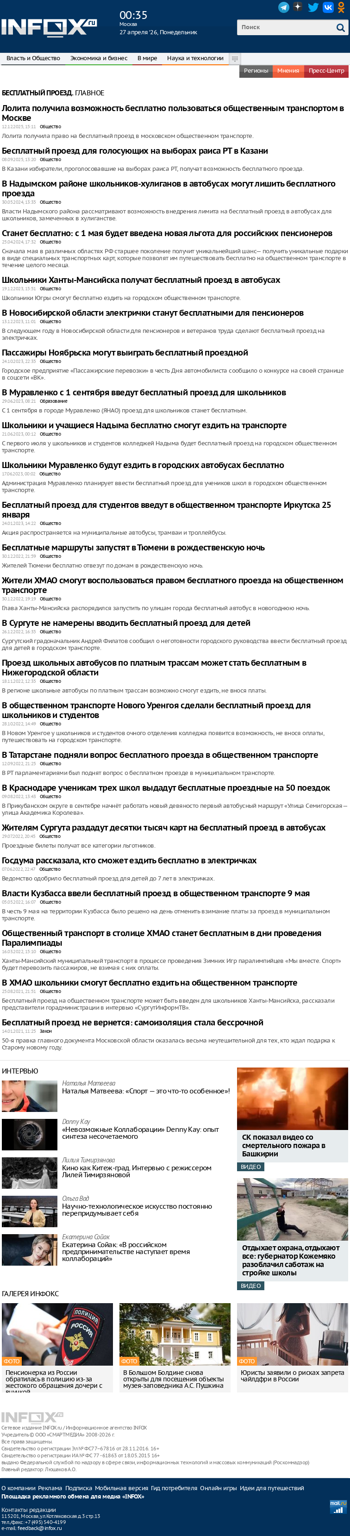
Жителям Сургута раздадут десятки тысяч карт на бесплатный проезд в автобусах (163, 828)
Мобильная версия (121, 1488)
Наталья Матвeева (88, 1084)
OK (343, 7)
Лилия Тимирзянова (88, 1160)
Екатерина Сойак (85, 1237)
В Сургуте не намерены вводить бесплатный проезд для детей (126, 623)
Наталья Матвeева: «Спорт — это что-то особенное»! (146, 1090)
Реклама (50, 1488)
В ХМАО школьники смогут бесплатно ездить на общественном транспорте (150, 983)
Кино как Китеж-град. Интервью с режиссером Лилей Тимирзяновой (137, 1171)
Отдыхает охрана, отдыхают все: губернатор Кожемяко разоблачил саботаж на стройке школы (290, 1261)
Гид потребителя (174, 1488)
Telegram (283, 7)
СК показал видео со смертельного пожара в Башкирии (283, 1146)
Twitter (313, 7)
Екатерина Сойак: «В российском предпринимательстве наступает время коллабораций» (126, 1251)
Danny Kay (76, 1122)
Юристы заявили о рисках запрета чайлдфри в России (292, 1375)
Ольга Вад (75, 1199)
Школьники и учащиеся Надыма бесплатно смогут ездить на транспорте (144, 426)
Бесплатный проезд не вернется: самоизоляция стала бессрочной (132, 1023)
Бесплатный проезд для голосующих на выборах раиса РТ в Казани (135, 151)
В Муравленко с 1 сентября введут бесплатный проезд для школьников (144, 393)
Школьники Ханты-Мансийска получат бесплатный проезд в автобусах (141, 280)
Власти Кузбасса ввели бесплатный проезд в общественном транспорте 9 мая (156, 894)
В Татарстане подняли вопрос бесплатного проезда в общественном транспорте (160, 755)
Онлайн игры (218, 1488)
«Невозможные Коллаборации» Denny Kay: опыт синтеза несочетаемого (140, 1133)
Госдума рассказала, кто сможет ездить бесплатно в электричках (129, 861)
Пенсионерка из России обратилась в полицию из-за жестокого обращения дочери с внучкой (54, 1382)
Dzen (298, 7)
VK (328, 7)
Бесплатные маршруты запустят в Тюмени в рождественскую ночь (133, 548)
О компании (18, 1488)
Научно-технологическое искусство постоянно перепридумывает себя (137, 1210)
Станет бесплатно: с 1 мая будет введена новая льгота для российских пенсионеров (167, 233)
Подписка (78, 1488)
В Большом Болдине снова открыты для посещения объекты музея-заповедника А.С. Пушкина (173, 1379)
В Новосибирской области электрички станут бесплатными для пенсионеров (153, 313)
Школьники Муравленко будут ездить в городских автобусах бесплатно (143, 465)
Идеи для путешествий (272, 1488)
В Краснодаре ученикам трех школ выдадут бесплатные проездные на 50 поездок (166, 788)
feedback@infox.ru (40, 1528)
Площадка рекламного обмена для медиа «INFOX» (72, 1496)
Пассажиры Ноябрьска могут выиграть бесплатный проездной (125, 353)
